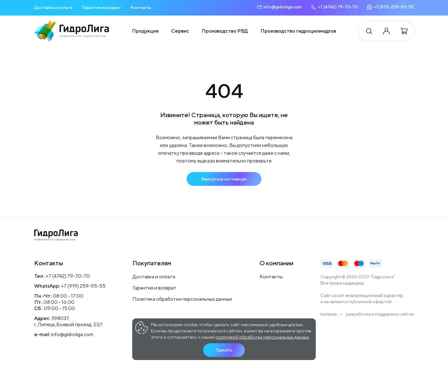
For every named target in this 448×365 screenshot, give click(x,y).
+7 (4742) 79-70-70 (68, 276)
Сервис (180, 31)
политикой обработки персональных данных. (263, 337)
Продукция (145, 31)
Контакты (140, 7)
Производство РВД (225, 31)
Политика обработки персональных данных (182, 299)
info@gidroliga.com (72, 334)
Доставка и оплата (53, 7)
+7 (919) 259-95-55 (83, 286)
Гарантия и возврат (101, 7)
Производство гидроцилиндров (298, 31)
